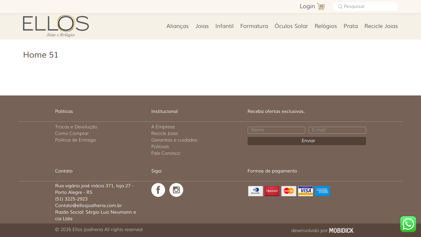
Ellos (66, 25)
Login (307, 6)
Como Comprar (72, 133)
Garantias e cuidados (174, 140)
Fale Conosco (165, 153)
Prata (351, 26)
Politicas (160, 146)
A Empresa (163, 126)
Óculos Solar (291, 26)
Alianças (177, 26)
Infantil (224, 26)
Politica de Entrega (75, 140)
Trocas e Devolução (76, 126)
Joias (202, 26)
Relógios (325, 26)
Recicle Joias (381, 26)
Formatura (254, 26)
